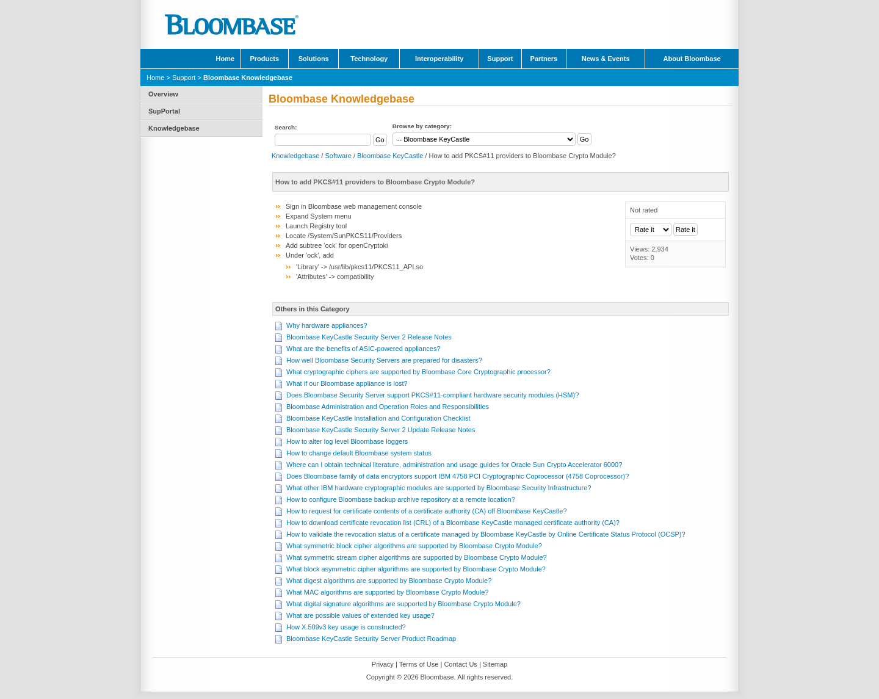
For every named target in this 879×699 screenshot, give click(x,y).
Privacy (383, 664)
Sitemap (495, 664)
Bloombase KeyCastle (390, 155)
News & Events (606, 58)
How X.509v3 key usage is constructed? (346, 627)
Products (264, 58)
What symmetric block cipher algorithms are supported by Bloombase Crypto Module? (414, 545)
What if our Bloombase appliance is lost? (347, 383)
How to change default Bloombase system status (359, 453)
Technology (369, 58)
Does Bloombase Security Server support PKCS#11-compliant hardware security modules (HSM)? (432, 395)
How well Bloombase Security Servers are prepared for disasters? (384, 360)
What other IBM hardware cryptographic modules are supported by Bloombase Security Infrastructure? (438, 487)
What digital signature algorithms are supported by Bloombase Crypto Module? (403, 603)
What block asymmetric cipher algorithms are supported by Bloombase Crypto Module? (416, 569)
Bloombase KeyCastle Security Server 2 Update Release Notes (380, 429)
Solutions (313, 58)
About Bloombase (692, 58)
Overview (163, 94)
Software (338, 155)
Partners (544, 58)
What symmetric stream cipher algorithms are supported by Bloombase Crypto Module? (416, 557)
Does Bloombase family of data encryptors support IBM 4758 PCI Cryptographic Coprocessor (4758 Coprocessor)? (457, 476)
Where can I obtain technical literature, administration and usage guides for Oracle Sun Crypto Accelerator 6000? (454, 464)
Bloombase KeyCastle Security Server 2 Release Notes (369, 337)
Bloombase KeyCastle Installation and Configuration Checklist (378, 418)
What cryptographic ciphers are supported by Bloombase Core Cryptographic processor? (418, 371)
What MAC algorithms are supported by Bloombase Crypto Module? (387, 592)
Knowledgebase (174, 128)
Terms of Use (419, 664)
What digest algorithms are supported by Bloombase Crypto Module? (388, 580)
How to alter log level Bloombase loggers (347, 441)
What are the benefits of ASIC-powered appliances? (363, 348)
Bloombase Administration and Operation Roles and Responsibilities (387, 406)
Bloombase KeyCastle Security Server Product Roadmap (371, 638)
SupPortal (164, 111)
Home (225, 58)
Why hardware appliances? (326, 325)
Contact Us (460, 664)
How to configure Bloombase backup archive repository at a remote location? (400, 499)
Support (500, 58)
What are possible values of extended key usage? (360, 615)
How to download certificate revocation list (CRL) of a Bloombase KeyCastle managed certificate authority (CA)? (453, 522)
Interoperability (439, 58)
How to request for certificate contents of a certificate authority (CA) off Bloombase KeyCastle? (426, 511)
